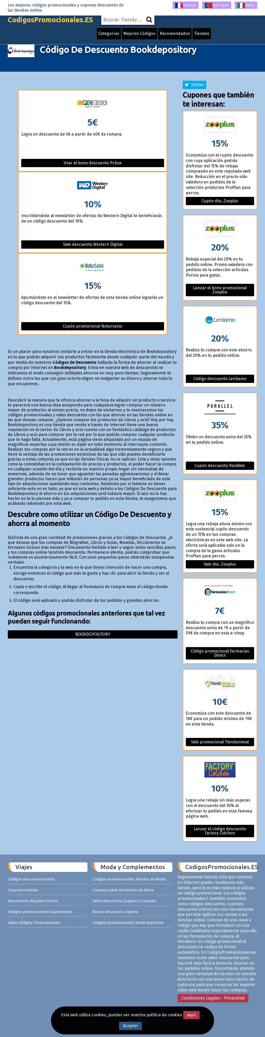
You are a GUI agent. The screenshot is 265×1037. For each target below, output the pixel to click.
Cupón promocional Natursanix (92, 326)
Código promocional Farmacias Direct (220, 653)
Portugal (217, 5)
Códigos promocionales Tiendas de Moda (129, 879)
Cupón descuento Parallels (220, 465)
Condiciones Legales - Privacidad (213, 998)
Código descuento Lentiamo (219, 378)
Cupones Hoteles (23, 890)
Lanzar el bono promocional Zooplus (220, 289)
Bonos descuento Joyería (115, 911)
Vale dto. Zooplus (220, 564)
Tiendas (204, 35)
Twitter (194, 84)
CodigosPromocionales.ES (52, 21)
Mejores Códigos (143, 35)
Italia (246, 5)
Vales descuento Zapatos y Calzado (124, 901)
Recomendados (178, 35)
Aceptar (130, 1025)
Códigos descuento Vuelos (31, 879)
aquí (191, 1014)
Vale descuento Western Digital (92, 244)
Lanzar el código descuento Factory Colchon (220, 830)
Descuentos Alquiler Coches (33, 901)
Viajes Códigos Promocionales (34, 922)
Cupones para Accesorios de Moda (123, 890)
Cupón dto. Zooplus (220, 200)
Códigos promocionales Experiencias (40, 911)
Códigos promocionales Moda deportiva (128, 922)
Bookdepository (92, 634)
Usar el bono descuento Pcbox (93, 162)
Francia (185, 5)
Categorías (113, 35)
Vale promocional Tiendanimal (220, 741)
